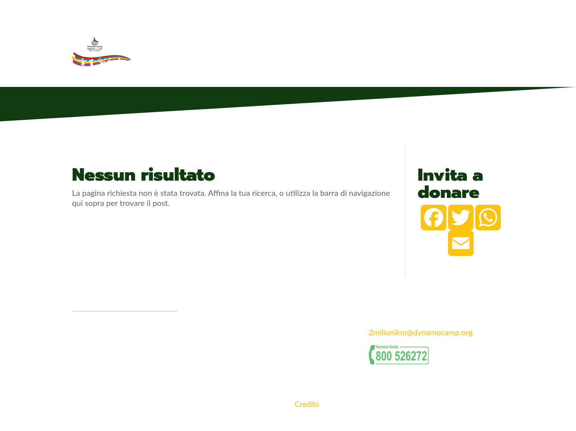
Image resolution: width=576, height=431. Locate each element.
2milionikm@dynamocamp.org (421, 332)
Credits (307, 404)
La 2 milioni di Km (272, 50)
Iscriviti (459, 50)
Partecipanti (324, 50)
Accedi (492, 50)
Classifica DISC (415, 50)
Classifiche (368, 50)
